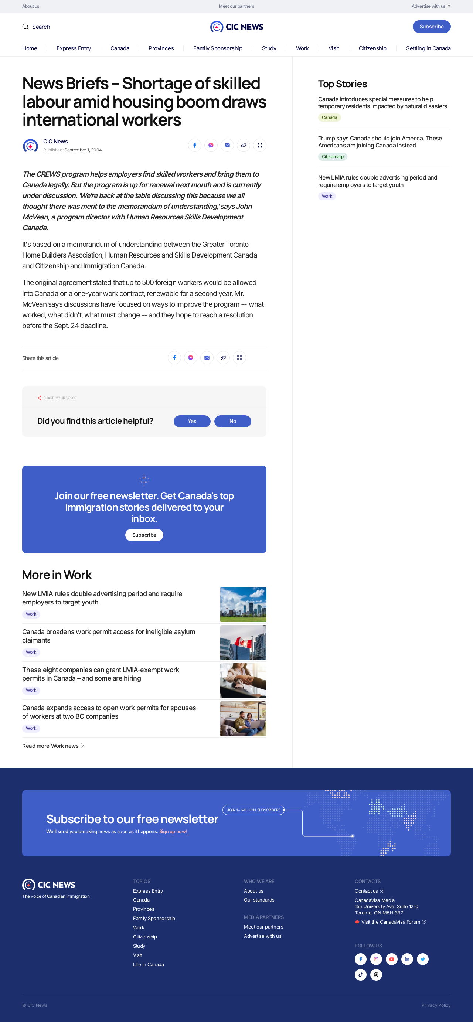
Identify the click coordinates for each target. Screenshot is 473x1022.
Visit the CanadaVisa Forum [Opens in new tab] (390, 922)
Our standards (259, 900)
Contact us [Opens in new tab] (370, 891)
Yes (192, 421)
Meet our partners (263, 927)
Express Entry (74, 48)
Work (302, 48)
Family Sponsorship (217, 48)
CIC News (55, 141)
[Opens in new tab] (431, 6)
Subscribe (432, 26)
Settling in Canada (428, 48)
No (232, 421)
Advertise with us (262, 936)
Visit (334, 48)
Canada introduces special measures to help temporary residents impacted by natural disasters (383, 102)
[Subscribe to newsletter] (144, 510)
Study (269, 48)
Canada (119, 48)
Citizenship (373, 48)
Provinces (161, 48)
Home (29, 48)
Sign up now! (173, 831)
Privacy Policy (436, 1005)
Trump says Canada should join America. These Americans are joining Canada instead (380, 141)
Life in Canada (148, 964)
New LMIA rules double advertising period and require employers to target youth (378, 181)
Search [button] (41, 26)
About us (253, 891)
